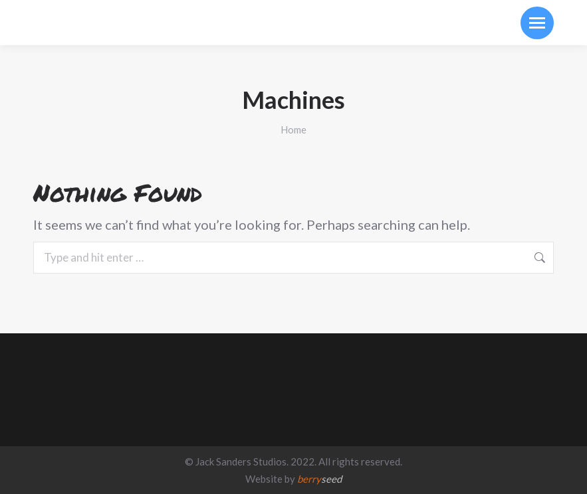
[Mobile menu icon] (537, 23)
